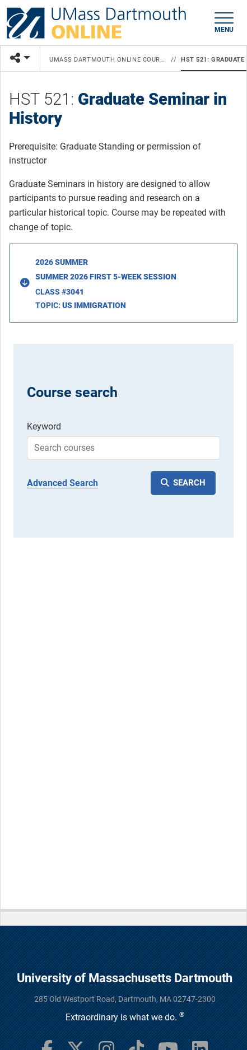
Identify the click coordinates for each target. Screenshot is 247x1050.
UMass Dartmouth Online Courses (107, 59)
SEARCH (189, 483)
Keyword (44, 426)
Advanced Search (62, 483)
